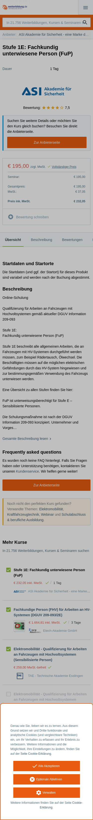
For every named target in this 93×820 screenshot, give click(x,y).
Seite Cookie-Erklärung (36, 753)
